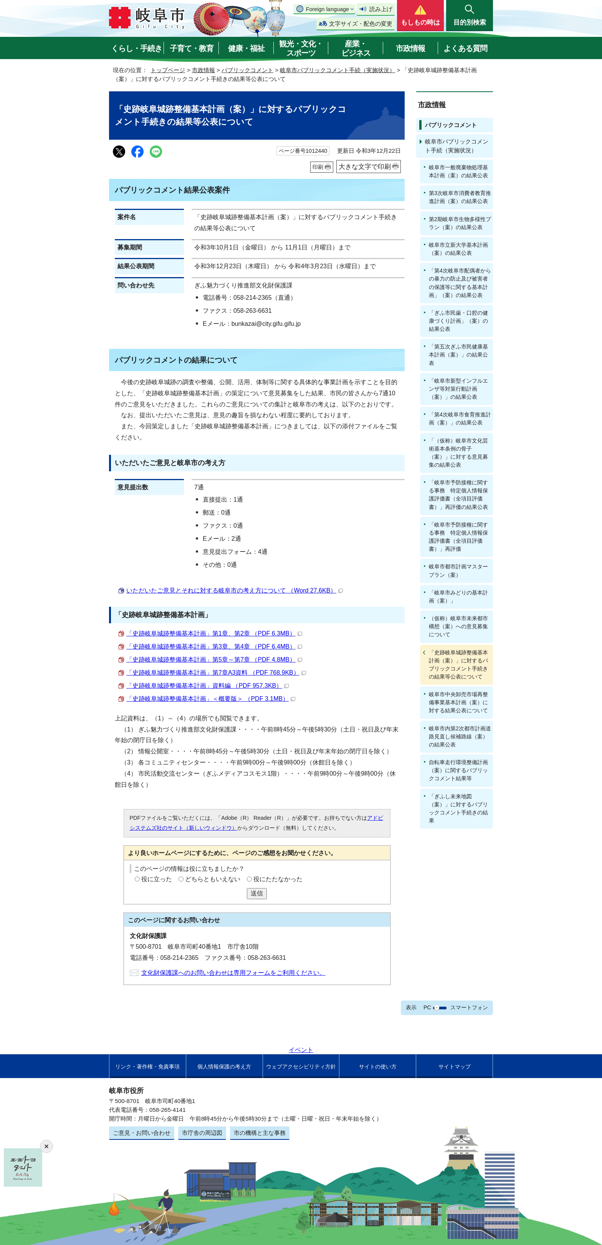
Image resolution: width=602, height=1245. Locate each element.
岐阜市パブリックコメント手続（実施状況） (337, 70)
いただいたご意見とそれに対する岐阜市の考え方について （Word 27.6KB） (234, 590)
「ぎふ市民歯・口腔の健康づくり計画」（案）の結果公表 (458, 321)
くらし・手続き (136, 48)
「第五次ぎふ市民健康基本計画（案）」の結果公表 (458, 354)
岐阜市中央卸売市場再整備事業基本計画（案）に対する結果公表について (458, 702)
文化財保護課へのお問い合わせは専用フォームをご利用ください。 (233, 972)
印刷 (318, 167)
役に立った (156, 879)
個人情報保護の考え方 (224, 1066)
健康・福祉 (246, 48)
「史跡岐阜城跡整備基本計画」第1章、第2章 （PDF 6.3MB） (214, 633)
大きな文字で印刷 (365, 166)
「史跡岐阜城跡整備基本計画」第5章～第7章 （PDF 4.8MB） (214, 659)
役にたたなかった (278, 879)
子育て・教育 (191, 48)
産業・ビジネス (355, 48)
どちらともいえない (212, 879)
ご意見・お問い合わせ (141, 1132)
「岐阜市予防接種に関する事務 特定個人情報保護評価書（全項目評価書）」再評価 (458, 537)
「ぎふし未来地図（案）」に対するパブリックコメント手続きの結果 (458, 808)
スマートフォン (469, 1007)
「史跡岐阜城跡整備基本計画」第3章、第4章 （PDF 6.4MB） (214, 646)
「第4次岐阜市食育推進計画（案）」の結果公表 (460, 418)
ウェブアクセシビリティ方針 (301, 1066)
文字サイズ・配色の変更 (360, 23)
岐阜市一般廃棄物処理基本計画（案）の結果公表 (458, 171)
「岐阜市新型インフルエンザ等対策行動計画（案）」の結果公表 (458, 389)
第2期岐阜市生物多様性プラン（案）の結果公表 (460, 223)
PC (427, 1007)
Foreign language (327, 9)
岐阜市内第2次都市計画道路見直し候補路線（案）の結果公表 (460, 736)
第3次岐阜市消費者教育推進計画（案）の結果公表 (460, 197)
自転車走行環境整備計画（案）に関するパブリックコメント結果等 (458, 770)
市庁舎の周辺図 (202, 1132)
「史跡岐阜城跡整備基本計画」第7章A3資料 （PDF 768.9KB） (216, 672)
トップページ (167, 70)
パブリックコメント (247, 70)
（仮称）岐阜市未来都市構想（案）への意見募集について (458, 626)
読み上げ (380, 9)
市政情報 (410, 48)
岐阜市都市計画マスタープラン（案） (458, 570)
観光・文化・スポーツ (301, 48)
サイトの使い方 (378, 1066)
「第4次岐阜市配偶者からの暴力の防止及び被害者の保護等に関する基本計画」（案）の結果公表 (460, 282)
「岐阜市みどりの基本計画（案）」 (458, 596)
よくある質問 (465, 48)
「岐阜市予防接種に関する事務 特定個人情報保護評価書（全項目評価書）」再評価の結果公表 (458, 494)
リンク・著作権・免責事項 (147, 1066)
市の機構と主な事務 (260, 1132)
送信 (257, 893)
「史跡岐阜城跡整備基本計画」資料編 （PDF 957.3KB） (207, 685)
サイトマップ (454, 1066)
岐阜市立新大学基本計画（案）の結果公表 (458, 249)
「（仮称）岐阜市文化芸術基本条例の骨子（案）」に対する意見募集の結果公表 (458, 453)
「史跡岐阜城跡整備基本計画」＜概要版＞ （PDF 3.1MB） (210, 698)
